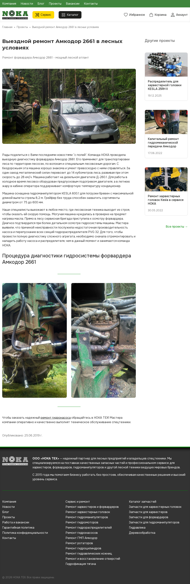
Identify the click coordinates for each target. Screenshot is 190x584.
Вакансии (72, 4)
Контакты (91, 4)
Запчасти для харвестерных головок (155, 507)
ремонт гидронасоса (56, 418)
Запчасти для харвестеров (148, 512)
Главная (7, 27)
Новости (27, 4)
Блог (40, 4)
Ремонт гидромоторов (81, 522)
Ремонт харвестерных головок (87, 512)
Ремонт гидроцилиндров (83, 548)
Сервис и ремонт (77, 502)
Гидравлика (137, 528)
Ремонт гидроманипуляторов (86, 517)
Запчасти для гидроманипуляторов (154, 522)
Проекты (55, 4)
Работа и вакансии (15, 522)
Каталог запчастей (142, 502)
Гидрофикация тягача (80, 564)
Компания (9, 4)
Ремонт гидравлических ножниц (88, 553)
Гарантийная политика (18, 528)
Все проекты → (177, 227)
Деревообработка (142, 533)
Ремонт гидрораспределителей (88, 528)
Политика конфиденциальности (25, 533)
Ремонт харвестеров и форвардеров (92, 507)
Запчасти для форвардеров (148, 517)
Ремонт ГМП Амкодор (81, 538)
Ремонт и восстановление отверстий (92, 559)
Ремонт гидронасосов (81, 533)
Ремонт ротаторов (79, 543)
